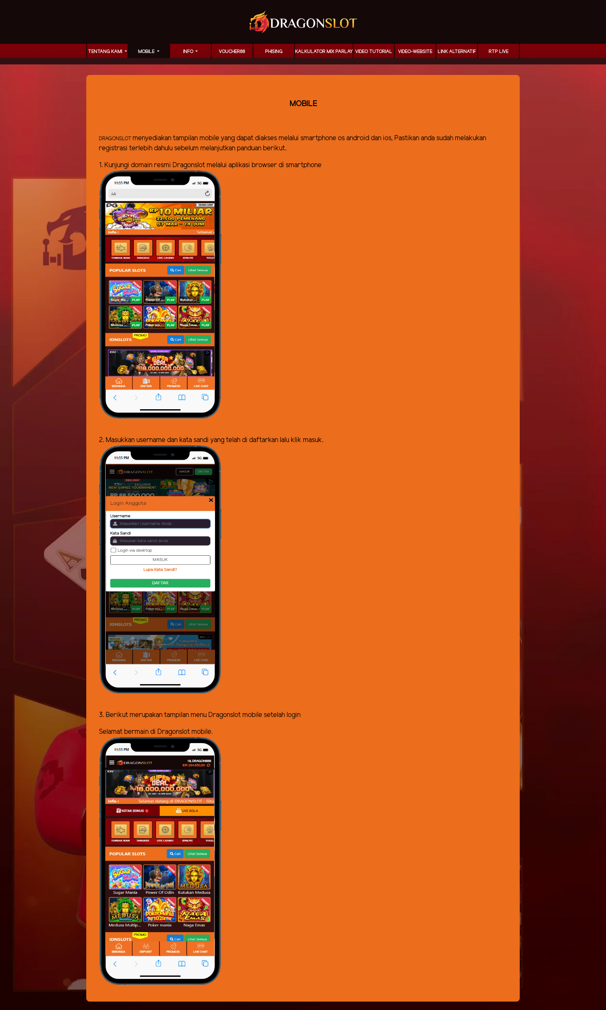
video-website (415, 52)
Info (188, 52)
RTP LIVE (498, 52)
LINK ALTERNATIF (457, 52)
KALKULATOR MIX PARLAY (324, 52)
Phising (273, 52)
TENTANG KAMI (105, 52)
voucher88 (232, 52)
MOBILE (147, 52)
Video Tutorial (373, 52)
